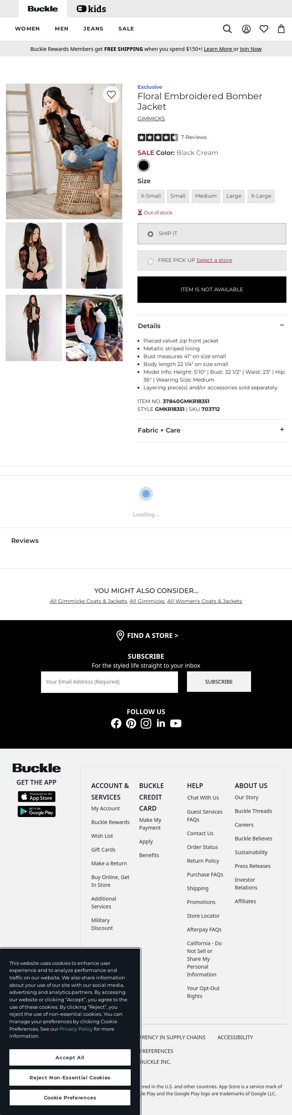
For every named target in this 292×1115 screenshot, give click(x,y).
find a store (152, 635)
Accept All (70, 1057)
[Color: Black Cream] (143, 165)
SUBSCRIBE (219, 681)
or (222, 48)
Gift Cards (103, 849)
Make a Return (109, 863)
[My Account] (246, 29)
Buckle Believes (254, 838)
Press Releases (253, 865)
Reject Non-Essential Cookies (69, 1077)
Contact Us (200, 833)
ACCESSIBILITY (235, 1037)
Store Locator (203, 915)
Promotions (201, 901)
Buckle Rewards (110, 822)
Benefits (149, 855)
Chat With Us (203, 797)
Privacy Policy (76, 1029)
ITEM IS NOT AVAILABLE (212, 289)
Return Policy (203, 860)
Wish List (102, 835)
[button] (27, 29)
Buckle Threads (253, 810)
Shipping (198, 888)
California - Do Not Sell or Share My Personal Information (204, 959)
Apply (146, 841)
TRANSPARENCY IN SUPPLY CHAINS (162, 1037)
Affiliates (245, 901)
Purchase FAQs (205, 874)
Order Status (202, 846)
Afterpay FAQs (204, 929)
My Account (105, 808)
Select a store (214, 260)
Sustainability (251, 852)
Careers (244, 824)
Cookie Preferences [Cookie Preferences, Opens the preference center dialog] (70, 1098)
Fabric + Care (212, 430)
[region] (70, 1032)
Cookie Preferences (146, 1050)
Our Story (246, 797)
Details (212, 325)
